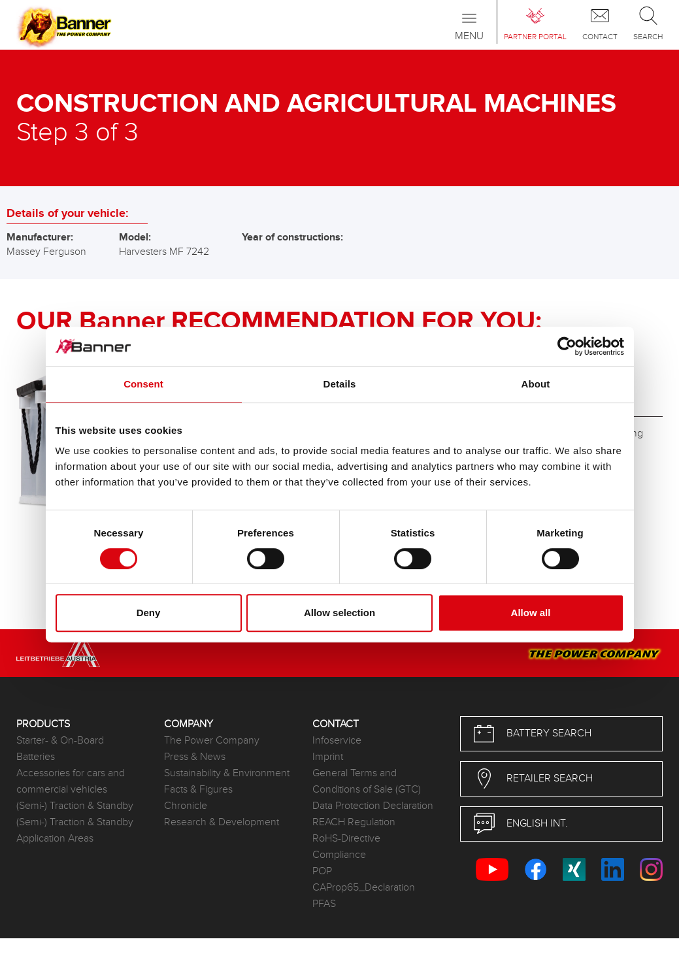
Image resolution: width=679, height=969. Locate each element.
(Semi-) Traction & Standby (74, 806)
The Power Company (211, 740)
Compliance (339, 855)
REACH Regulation (353, 822)
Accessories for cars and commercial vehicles (70, 781)
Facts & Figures (198, 789)
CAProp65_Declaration (363, 887)
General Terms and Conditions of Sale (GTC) (366, 781)
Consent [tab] (143, 383)
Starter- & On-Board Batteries (60, 748)
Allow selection (339, 612)
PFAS (324, 904)
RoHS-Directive (346, 838)
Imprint (327, 757)
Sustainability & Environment (227, 773)
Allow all (531, 612)
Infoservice (336, 740)
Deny (149, 612)
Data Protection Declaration (372, 806)
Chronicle (185, 806)
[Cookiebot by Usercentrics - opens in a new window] (567, 346)
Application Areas (54, 838)
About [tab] (536, 383)
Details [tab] (339, 383)
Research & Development (221, 822)
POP (322, 871)
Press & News (194, 757)
